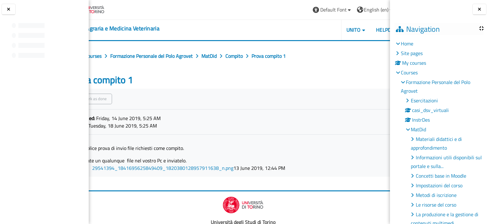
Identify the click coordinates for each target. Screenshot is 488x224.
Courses (409, 72)
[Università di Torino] (112, 9)
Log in (374, 9)
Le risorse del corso (436, 204)
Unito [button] (318, 30)
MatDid (418, 129)
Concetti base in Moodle (441, 176)
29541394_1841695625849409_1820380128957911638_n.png (190, 168)
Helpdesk (353, 30)
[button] (297, 10)
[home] (138, 28)
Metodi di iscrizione (436, 195)
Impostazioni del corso (439, 185)
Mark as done (122, 99)
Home (407, 43)
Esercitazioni (424, 100)
